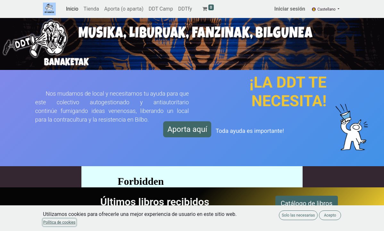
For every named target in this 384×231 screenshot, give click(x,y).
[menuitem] (72, 9)
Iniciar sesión (289, 9)
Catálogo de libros (306, 203)
